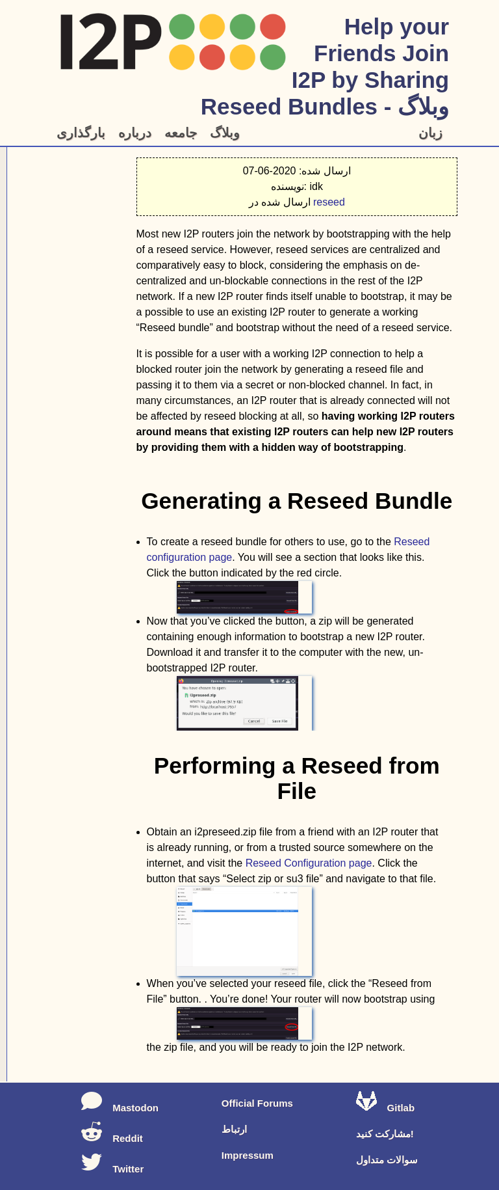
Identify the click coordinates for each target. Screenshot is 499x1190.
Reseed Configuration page (309, 863)
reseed (329, 202)
